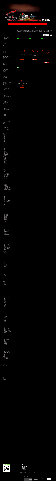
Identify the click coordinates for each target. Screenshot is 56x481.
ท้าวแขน (4, 84)
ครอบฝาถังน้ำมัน (5, 69)
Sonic (5, 168)
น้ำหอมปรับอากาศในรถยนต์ (7, 97)
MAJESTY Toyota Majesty (7, 331)
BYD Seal (4, 363)
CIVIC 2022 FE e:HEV (7, 190)
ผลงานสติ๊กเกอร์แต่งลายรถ (6, 27)
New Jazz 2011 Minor (7, 200)
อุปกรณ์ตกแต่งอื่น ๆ (5, 133)
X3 (4, 139)
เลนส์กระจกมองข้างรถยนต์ (6, 121)
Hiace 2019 (5, 326)
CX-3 (5, 238)
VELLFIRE (5, 345)
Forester (5, 354)
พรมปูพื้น (4, 94)
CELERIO (5, 303)
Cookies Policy (35, 479)
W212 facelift (6, 153)
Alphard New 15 (6, 317)
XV (4, 355)
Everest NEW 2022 (6, 215)
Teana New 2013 (6, 273)
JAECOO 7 (4, 379)
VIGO (5, 341)
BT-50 (5, 249)
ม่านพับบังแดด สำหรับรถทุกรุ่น (7, 96)
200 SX (5, 275)
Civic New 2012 (6, 188)
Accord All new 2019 (7, 176)
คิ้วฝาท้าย (4, 63)
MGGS (5, 286)
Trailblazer (5, 170)
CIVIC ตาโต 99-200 (7, 187)
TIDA (5, 263)
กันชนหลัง (4, 51)
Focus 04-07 (5, 217)
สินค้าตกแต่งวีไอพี (22, 467)
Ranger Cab (5, 221)
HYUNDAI (4, 203)
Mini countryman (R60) (7, 254)
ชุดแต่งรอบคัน (5, 77)
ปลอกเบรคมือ (5, 107)
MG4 (5, 282)
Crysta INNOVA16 (6, 319)
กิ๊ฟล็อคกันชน (5, 43)
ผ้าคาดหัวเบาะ (5, 103)
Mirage (5, 228)
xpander (5, 236)
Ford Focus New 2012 (7, 219)
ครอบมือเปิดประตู (5, 68)
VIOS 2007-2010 (6, 339)
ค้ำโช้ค (4, 58)
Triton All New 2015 (6, 234)
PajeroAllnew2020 (6, 231)
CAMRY (5, 320)
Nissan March (6, 265)
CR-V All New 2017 (6, 185)
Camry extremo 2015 (7, 322)
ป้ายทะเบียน (5, 108)
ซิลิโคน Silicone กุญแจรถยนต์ (7, 82)
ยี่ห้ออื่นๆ (4, 128)
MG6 (5, 284)
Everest (5, 213)
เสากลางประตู (5, 116)
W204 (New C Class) (7, 155)
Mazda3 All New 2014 (7, 247)
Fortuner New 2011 (6, 328)
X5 (4, 147)
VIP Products (5, 39)
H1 (4, 204)
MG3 (4, 281)
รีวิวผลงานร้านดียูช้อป (23, 469)
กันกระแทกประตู (5, 45)
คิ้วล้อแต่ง (4, 62)
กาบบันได (4, 49)
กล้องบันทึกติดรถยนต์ (6, 37)
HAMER (4, 50)
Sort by (41, 35)
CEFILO (5, 264)
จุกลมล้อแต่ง (5, 76)
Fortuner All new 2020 (7, 330)
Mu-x (5, 298)
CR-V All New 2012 (6, 184)
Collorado (5, 163)
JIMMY (4, 383)
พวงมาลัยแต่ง (5, 95)
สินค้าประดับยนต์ (22, 468)
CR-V (5, 183)
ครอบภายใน (5, 75)
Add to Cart (22, 59)
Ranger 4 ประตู (6, 220)
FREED (5, 196)
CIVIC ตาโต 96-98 (6, 186)
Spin (5, 169)
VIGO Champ (6, 342)
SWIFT (5, 306)
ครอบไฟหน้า (5, 65)
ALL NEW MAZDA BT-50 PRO (8, 250)
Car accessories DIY (5, 38)
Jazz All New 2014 (6, 201)
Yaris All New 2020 (6, 351)
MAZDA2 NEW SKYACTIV (8, 243)
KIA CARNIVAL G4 (5, 280)
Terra (5, 274)
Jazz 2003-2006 (6, 198)
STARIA (5, 205)
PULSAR (5, 268)
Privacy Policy (30, 479)
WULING (4, 378)
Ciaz (5, 305)
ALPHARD (5, 316)
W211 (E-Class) (6, 152)
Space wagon (6, 232)
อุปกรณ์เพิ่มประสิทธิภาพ (6, 129)
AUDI (4, 134)
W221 (5, 151)
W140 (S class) (6, 154)
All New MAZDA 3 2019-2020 (8, 248)
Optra (5, 162)
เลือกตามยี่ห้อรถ (5, 127)
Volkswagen (4, 366)
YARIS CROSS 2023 (7, 352)
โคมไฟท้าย (4, 71)
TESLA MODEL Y (6, 357)
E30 (4, 141)
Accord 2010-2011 (6, 174)
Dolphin (4, 364)
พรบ (5, 31)
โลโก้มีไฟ (4, 123)
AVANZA (5, 315)
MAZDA (4, 237)
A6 (4, 136)
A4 (4, 135)
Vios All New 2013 (6, 340)
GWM (4, 369)
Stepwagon (5, 177)
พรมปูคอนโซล (5, 101)
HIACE (5, 333)
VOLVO (4, 156)
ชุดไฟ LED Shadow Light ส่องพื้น (7, 81)
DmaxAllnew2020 (6, 297)
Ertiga (5, 302)
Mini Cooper (4, 251)
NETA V (4, 359)
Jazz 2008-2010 (6, 199)
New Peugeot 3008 (5, 365)
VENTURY (5, 344)
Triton (5, 233)
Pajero (5, 229)
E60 (4, 142)
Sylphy (5, 267)
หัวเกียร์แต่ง (4, 122)
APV (5, 301)
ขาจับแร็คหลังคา (5, 57)
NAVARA (5, 269)
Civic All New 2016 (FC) (7, 189)
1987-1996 (5, 252)
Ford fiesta (5, 216)
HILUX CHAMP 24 (6, 343)
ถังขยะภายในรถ (5, 89)
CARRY (5, 304)
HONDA (4, 171)
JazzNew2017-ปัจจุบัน (7, 202)
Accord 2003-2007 (6, 173)
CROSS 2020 (6, 318)
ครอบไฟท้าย (5, 64)
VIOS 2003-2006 (6, 338)
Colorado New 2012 (6, 164)
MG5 (5, 283)
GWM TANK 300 (6, 370)
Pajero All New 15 (6, 230)
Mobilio (5, 197)
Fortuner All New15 (6, 329)
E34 (4, 148)
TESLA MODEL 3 (6, 358)
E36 (4, 140)
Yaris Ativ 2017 (6, 350)
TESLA (4, 356)
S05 (3, 377)
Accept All (49, 479)
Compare (22, 61)
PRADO (5, 332)
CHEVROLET (5, 160)
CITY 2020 (5, 195)
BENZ (4, 150)
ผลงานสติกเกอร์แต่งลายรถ (23, 466)
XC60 (5, 158)
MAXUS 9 (5, 285)
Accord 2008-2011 (6, 172)
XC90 (5, 157)
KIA (3, 276)
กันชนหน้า (4, 52)
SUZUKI (4, 300)
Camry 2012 (5, 321)
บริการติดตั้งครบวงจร (23, 470)
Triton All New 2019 (6, 235)
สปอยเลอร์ (4, 114)
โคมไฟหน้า (4, 70)
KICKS (5, 266)
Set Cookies (44, 479)
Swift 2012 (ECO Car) (7, 307)
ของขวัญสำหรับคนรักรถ (6, 56)
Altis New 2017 (6, 311)
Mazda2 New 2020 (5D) (7, 245)
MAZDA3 (5, 246)
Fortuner (5, 327)
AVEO (5, 161)
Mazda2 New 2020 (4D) (7, 244)
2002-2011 (5, 253)
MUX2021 (5, 299)
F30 (4, 149)
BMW (4, 137)
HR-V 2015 (5, 178)
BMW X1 (5, 138)
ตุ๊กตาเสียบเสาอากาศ (6, 120)
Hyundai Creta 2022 (6, 206)
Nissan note (5, 262)
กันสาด (4, 44)
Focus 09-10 (5, 218)
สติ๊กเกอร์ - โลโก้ (5, 115)
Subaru (4, 353)
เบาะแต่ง (4, 90)
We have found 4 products (21, 35)
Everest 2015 (6, 214)
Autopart (4, 36)
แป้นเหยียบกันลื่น (5, 110)
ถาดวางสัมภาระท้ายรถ (6, 88)
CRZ (5, 191)
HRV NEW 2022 (6, 179)
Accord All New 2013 (7, 175)
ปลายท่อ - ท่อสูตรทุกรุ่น (6, 109)
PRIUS (5, 334)
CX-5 (5, 239)
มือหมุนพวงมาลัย (5, 102)
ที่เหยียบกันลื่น (5, 83)
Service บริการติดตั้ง (6, 126)
